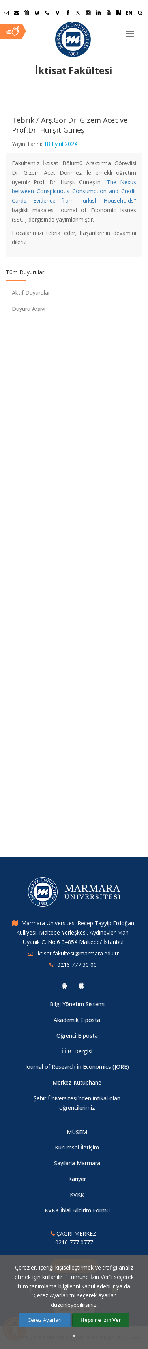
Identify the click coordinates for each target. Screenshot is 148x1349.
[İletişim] (47, 12)
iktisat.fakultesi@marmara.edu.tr (78, 953)
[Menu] (130, 31)
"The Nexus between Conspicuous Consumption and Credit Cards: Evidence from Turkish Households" (74, 191)
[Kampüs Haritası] (57, 12)
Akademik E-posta (77, 1020)
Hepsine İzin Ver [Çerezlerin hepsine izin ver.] (101, 1319)
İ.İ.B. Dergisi (77, 1051)
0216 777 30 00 (77, 964)
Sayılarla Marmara (77, 1163)
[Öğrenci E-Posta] (6, 12)
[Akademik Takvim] (26, 12)
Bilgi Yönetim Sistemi (77, 1004)
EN (129, 12)
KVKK (77, 1194)
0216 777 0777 (74, 1242)
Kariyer (77, 1179)
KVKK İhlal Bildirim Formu (77, 1210)
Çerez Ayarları (45, 1319)
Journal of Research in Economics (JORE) (77, 1066)
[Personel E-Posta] (16, 12)
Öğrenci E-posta (77, 1035)
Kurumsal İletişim (77, 1147)
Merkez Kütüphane (76, 1082)
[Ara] (140, 13)
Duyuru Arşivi (28, 308)
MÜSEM (77, 1132)
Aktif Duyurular (31, 292)
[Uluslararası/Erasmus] (37, 12)
